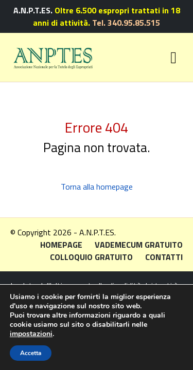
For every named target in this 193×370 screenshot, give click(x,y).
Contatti (164, 257)
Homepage (61, 244)
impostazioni (31, 334)
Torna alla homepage (97, 186)
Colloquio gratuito (91, 257)
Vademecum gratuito (139, 244)
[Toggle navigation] (173, 57)
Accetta (30, 353)
